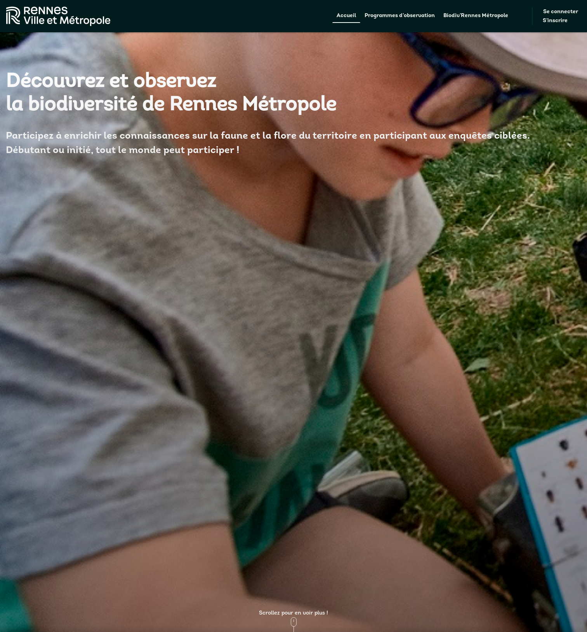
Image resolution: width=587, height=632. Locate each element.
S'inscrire (555, 21)
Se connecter (560, 12)
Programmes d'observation (400, 16)
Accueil (346, 16)
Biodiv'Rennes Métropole (475, 16)
